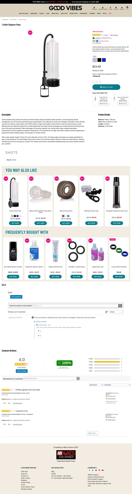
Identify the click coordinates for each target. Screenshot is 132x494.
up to (50, 2)
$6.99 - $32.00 (13, 272)
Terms (23, 485)
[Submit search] (120, 305)
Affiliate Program (93, 475)
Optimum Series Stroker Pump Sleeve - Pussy (40, 211)
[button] (95, 60)
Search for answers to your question (21, 305)
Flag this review (17, 403)
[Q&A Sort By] (117, 312)
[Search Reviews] (52, 378)
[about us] (115, 8)
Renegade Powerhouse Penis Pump (116, 211)
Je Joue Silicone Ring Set (118, 267)
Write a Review (114, 35)
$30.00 (119, 272)
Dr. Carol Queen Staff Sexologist (62, 478)
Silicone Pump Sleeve (66, 211)
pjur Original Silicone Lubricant (13, 267)
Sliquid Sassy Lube (97, 267)
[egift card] (94, 8)
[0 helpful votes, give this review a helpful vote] (4, 403)
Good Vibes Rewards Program (98, 481)
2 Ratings (105, 35)
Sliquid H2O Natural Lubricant (34, 267)
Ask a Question (96, 43)
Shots (14, 160)
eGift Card (24, 471)
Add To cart (106, 87)
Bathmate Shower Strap (91, 211)
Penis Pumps (22, 19)
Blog (52, 471)
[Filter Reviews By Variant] (117, 385)
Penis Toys (14, 19)
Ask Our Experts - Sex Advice (61, 476)
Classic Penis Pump (15, 211)
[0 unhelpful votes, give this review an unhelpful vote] (9, 403)
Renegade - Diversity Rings (77, 267)
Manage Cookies (26, 489)
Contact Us (24, 476)
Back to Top (92, 433)
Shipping (24, 480)
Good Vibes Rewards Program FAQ (99, 483)
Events (53, 474)
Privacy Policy (25, 482)
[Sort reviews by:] (96, 385)
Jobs (89, 486)
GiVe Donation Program (95, 479)
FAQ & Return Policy (28, 487)
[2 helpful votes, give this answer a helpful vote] (38, 331)
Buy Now (15, 223)
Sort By (106, 312)
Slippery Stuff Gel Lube (55, 267)
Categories (5, 19)
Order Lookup (25, 478)
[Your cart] (127, 8)
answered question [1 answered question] (104, 41)
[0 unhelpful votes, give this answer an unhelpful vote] (38, 336)
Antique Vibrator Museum (96, 477)
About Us (24, 474)
